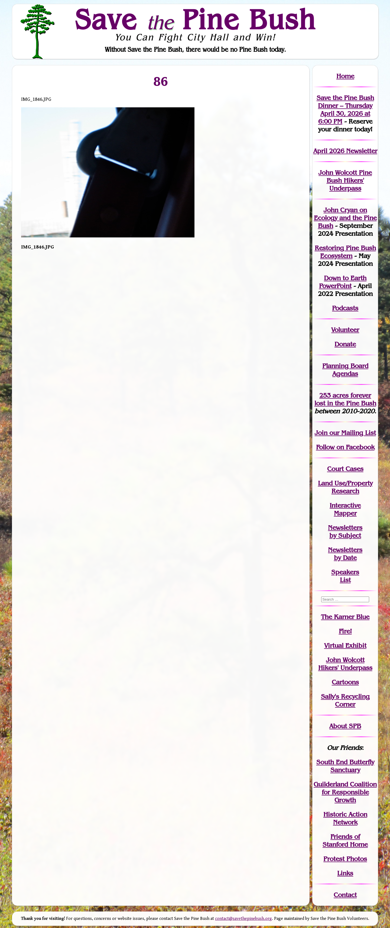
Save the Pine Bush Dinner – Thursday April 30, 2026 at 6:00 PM (345, 109)
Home (345, 76)
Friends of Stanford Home (345, 840)
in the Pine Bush (345, 399)
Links (345, 873)
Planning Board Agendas (345, 370)
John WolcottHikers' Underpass (345, 664)
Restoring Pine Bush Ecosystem (345, 252)
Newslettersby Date (345, 554)
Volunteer (345, 330)
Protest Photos (345, 859)
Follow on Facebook (345, 447)
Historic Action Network (345, 818)
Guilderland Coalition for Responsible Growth (345, 792)
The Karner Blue (345, 617)
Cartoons (345, 682)
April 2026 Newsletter (345, 151)
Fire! (345, 631)
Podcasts (345, 308)
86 (160, 81)
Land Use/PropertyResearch (345, 487)
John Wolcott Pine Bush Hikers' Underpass (345, 180)
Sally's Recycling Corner (345, 700)
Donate (345, 344)
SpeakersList (345, 576)
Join (321, 433)
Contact (345, 895)
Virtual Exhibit (345, 645)
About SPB (345, 726)
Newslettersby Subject (345, 531)
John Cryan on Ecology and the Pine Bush (345, 218)
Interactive (345, 505)
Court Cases (345, 469)
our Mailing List (351, 433)
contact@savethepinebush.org (243, 918)
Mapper (345, 513)
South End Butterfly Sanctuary (345, 766)
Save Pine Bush (195, 19)
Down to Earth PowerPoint (343, 282)
